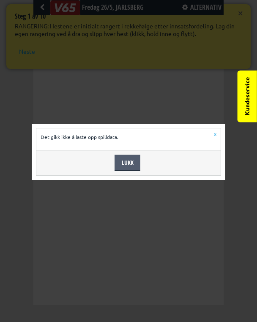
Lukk (128, 162)
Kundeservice (247, 96)
